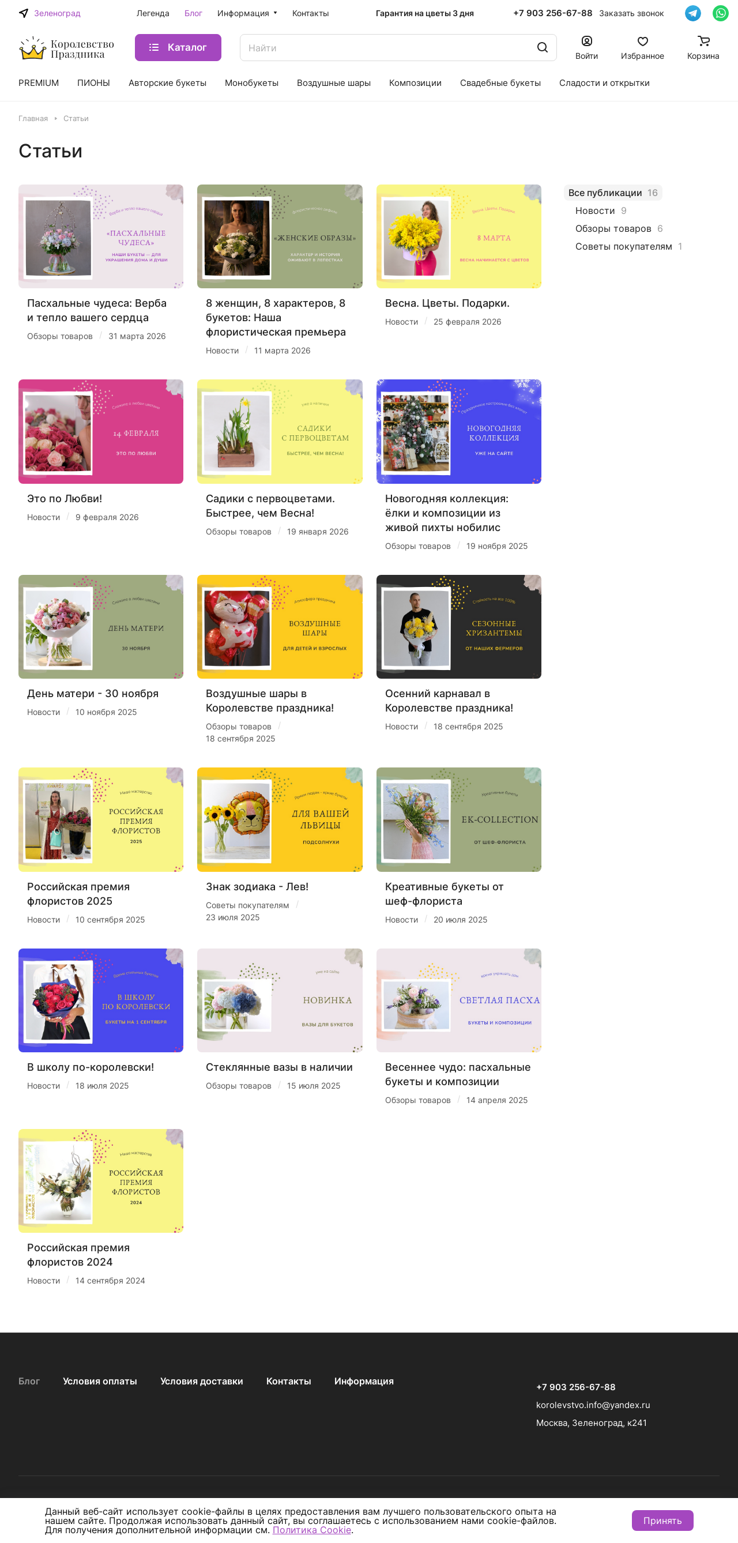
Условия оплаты (100, 1381)
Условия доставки (201, 1381)
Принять (662, 1520)
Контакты (288, 1381)
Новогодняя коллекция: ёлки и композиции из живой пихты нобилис (447, 512)
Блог (29, 1381)
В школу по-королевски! (90, 1067)
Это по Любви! (64, 498)
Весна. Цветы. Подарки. (447, 303)
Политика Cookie (312, 1530)
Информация (364, 1381)
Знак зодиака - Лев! (257, 886)
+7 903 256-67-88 (553, 13)
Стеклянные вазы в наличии (279, 1067)
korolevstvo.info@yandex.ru (593, 1404)
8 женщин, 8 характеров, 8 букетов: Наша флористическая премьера (276, 317)
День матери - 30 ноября (93, 693)
